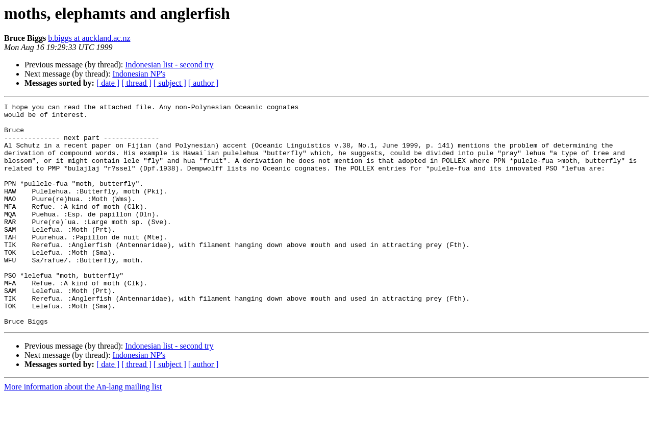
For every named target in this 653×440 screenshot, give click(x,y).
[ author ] (203, 83)
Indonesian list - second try (169, 64)
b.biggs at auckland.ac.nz (89, 38)
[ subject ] (170, 83)
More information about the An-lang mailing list (83, 431)
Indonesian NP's (138, 73)
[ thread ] (136, 83)
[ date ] (107, 83)
